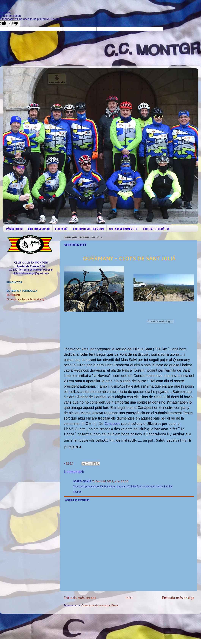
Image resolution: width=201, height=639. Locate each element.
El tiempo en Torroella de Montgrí (26, 299)
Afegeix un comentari (77, 499)
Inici (129, 597)
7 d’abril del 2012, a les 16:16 (110, 481)
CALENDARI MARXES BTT (123, 229)
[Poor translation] (14, 24)
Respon (77, 491)
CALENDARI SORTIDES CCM (88, 229)
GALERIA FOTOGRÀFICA (156, 229)
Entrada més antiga (178, 597)
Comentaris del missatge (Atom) (100, 605)
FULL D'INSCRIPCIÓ (39, 229)
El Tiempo (13, 295)
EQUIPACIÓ (61, 229)
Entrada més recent (80, 597)
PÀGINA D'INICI (14, 229)
